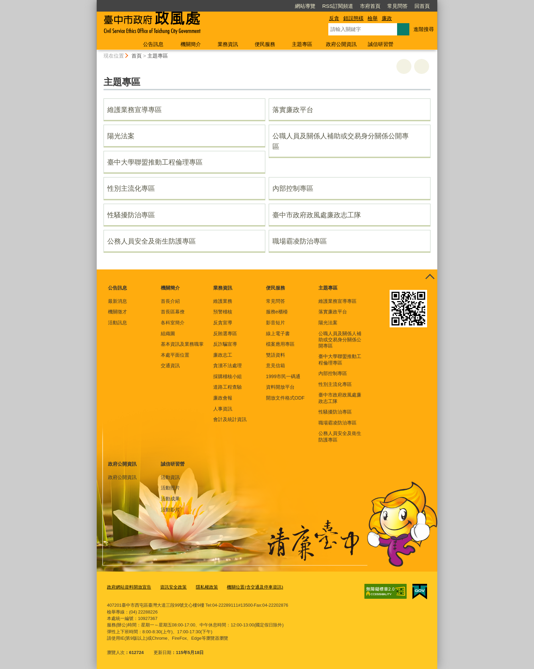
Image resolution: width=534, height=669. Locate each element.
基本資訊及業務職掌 (182, 344)
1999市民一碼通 (283, 376)
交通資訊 (170, 365)
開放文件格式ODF (285, 398)
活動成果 (170, 498)
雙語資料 (275, 355)
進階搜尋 (423, 29)
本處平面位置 (175, 355)
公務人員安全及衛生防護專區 (151, 241)
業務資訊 (228, 44)
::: (94, 3)
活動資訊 (170, 477)
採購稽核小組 (227, 376)
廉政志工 (222, 355)
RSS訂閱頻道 (337, 6)
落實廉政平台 (292, 109)
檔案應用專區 (280, 344)
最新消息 (117, 301)
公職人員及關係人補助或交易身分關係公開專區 (340, 141)
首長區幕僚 (173, 311)
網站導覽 (305, 6)
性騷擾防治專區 (131, 215)
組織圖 (168, 333)
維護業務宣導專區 (134, 109)
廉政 (387, 18)
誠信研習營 (380, 44)
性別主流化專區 (131, 188)
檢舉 (372, 18)
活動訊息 (117, 322)
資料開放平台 (280, 387)
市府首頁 (370, 6)
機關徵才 (117, 311)
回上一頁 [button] (421, 66)
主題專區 (302, 44)
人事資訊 (222, 408)
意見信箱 (275, 365)
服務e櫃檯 (277, 311)
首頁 (136, 56)
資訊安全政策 (173, 587)
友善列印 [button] (403, 66)
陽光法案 (121, 136)
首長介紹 (170, 301)
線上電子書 (278, 333)
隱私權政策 (207, 587)
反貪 (334, 18)
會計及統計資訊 (230, 419)
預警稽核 (222, 311)
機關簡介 (190, 44)
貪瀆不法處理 (227, 365)
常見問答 (397, 6)
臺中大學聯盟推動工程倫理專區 (155, 162)
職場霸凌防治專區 (299, 241)
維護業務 (222, 301)
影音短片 (275, 322)
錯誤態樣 (353, 18)
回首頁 (422, 6)
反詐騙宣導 (225, 344)
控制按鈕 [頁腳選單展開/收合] (429, 276)
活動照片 (170, 488)
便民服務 (265, 44)
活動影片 (170, 509)
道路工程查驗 (227, 387)
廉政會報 (222, 398)
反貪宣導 (222, 322)
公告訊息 (153, 44)
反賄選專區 (225, 333)
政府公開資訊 (341, 44)
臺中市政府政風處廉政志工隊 (316, 215)
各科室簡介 (173, 322)
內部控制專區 (292, 188)
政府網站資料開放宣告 (129, 587)
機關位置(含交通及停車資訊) (255, 587)
